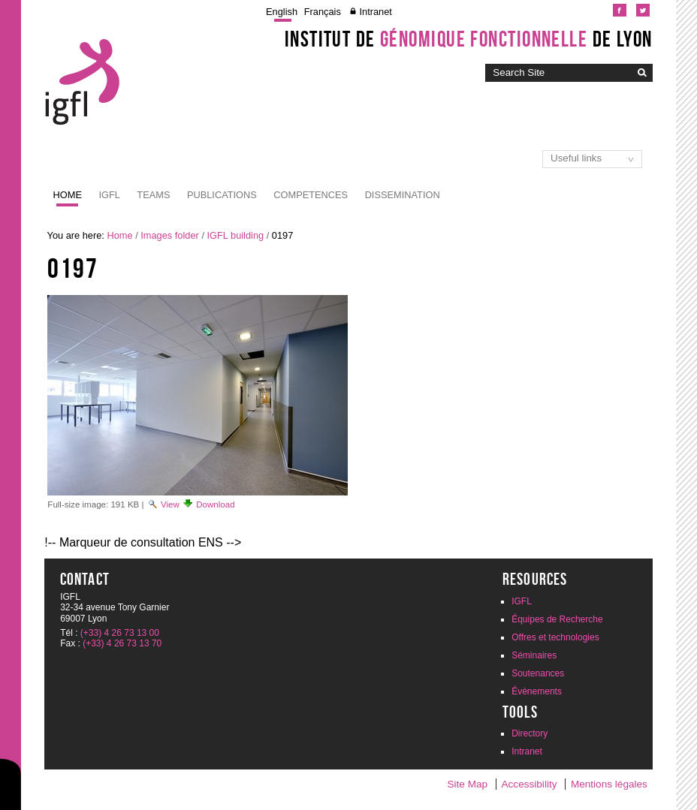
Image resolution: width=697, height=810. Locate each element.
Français (322, 11)
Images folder (169, 235)
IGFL (108, 194)
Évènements (536, 691)
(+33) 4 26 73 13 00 (119, 633)
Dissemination (402, 194)
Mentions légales (609, 784)
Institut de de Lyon (469, 39)
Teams (153, 194)
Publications (222, 194)
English (281, 11)
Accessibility (529, 784)
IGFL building (235, 235)
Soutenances (537, 673)
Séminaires (534, 655)
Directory (529, 733)
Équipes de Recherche (556, 619)
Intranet (375, 11)
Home (67, 194)
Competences (310, 194)
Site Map (467, 784)
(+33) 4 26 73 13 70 (122, 643)
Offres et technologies (555, 637)
